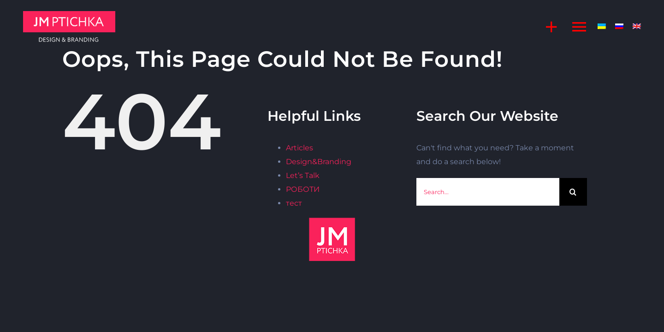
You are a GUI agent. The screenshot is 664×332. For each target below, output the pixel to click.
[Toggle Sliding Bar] (547, 26)
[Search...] (487, 192)
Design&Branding (318, 161)
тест (294, 203)
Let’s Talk (303, 175)
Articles (299, 147)
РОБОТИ (303, 189)
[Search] (573, 192)
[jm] (69, 14)
